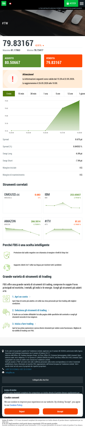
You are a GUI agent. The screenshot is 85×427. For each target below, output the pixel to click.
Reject (22, 414)
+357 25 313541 (25, 369)
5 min (9, 93)
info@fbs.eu (10, 372)
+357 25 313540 (12, 369)
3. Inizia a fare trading (22, 323)
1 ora (46, 93)
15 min (21, 93)
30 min (33, 93)
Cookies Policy (16, 408)
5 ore (58, 93)
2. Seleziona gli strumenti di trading (29, 310)
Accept (60, 414)
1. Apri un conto (20, 296)
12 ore (70, 93)
